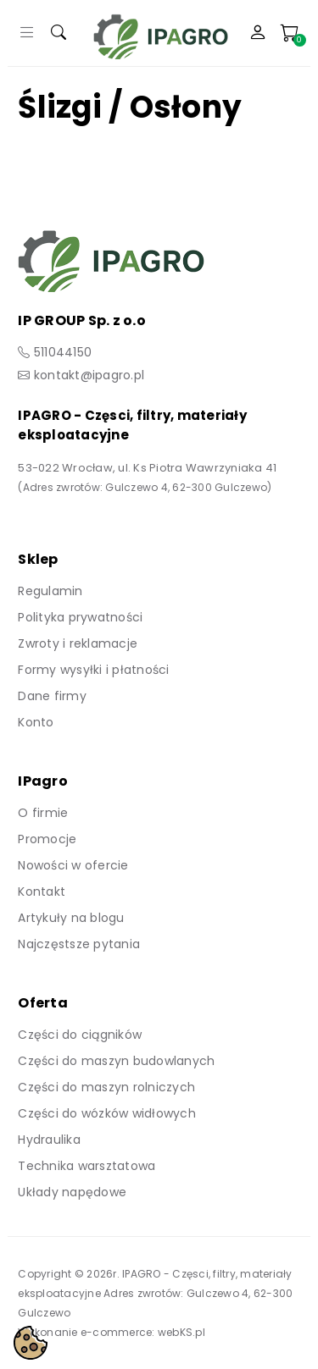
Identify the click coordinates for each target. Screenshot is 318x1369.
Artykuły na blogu (71, 917)
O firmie (43, 812)
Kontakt (41, 891)
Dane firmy (52, 695)
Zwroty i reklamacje (77, 643)
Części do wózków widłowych (107, 1113)
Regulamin (50, 590)
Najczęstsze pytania (79, 944)
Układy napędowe (72, 1192)
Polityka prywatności (80, 617)
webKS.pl (181, 1332)
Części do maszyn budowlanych (116, 1060)
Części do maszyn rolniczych (106, 1087)
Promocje (47, 839)
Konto (35, 722)
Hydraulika (49, 1139)
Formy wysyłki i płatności (93, 669)
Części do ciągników (80, 1034)
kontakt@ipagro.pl (89, 375)
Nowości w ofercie (73, 865)
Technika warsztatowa (86, 1165)
